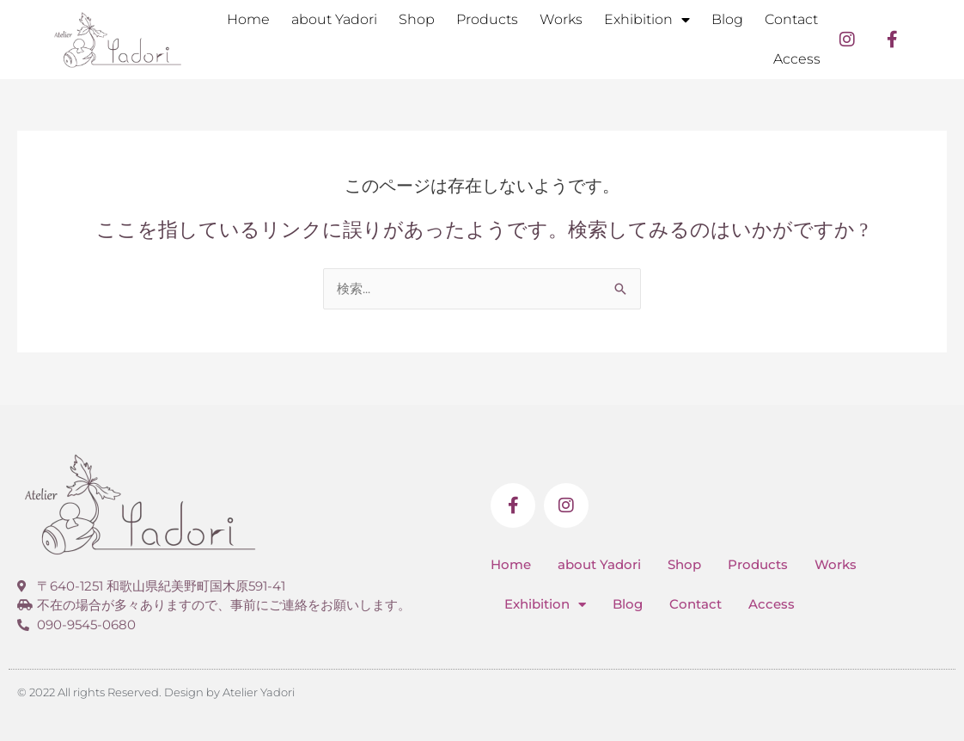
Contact (791, 19)
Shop (417, 19)
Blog (727, 19)
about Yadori (334, 19)
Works (561, 19)
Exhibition (647, 19)
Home (248, 19)
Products (487, 19)
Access (797, 59)
